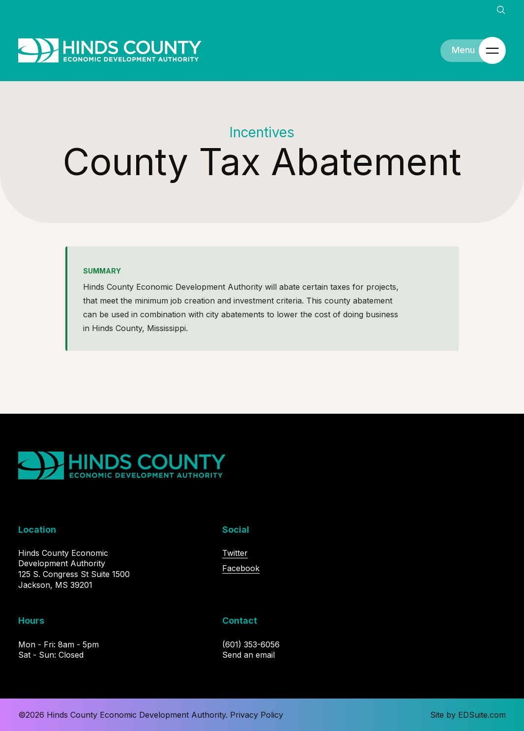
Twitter (235, 553)
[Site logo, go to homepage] (110, 50)
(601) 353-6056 (251, 644)
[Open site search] (501, 10)
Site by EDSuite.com (468, 715)
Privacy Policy (256, 715)
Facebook (241, 568)
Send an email (248, 655)
